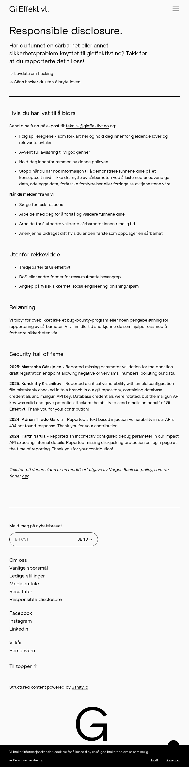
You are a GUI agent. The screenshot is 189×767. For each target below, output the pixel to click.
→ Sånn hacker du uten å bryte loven (44, 81)
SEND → (85, 539)
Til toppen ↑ (23, 666)
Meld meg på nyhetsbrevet (35, 525)
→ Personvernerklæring (26, 760)
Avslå (154, 760)
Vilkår (15, 643)
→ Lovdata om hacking (31, 73)
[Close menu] (176, 9)
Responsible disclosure (35, 599)
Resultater (20, 591)
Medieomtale (24, 584)
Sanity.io (80, 687)
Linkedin (18, 629)
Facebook (20, 613)
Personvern (22, 650)
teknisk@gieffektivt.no (87, 125)
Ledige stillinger (27, 576)
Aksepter (173, 760)
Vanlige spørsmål (28, 568)
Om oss (18, 560)
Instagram (20, 621)
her (25, 475)
